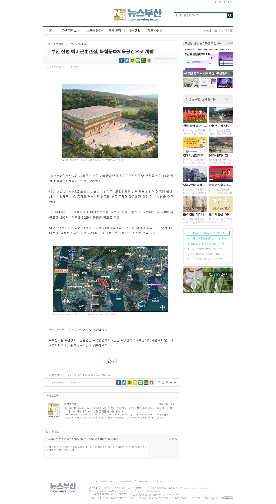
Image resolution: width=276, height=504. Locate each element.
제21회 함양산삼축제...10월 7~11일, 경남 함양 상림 (209, 253)
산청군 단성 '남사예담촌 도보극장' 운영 (221, 125)
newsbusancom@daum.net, (197, 488)
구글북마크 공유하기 (149, 60)
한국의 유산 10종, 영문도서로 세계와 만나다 (221, 214)
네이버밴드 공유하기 (143, 60)
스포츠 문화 (94, 30)
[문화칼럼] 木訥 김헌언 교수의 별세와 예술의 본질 (209, 259)
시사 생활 (134, 30)
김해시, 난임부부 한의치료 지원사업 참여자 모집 (195, 155)
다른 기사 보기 (167, 404)
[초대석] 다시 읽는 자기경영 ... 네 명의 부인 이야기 (221, 155)
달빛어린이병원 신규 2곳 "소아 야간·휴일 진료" (195, 184)
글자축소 (173, 60)
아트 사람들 (155, 30)
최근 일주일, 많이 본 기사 (201, 99)
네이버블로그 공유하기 (138, 60)
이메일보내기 (165, 60)
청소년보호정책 (124, 481)
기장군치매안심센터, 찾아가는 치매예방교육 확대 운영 (209, 248)
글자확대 (169, 60)
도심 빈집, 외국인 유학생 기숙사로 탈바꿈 (209, 243)
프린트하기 (161, 60)
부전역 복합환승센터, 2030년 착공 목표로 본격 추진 (209, 238)
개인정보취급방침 (146, 481)
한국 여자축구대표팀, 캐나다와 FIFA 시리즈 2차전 (221, 184)
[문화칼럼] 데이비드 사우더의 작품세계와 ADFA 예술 (195, 214)
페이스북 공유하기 (121, 60)
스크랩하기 (157, 60)
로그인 (217, 2)
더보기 (230, 43)
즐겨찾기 (227, 2)
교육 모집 (115, 30)
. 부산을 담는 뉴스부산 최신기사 (202, 43)
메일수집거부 (166, 481)
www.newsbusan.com (145, 494)
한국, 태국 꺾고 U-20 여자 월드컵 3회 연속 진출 (195, 125)
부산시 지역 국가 (79, 43)
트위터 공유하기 (126, 60)
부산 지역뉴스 (70, 30)
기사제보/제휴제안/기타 (100, 481)
